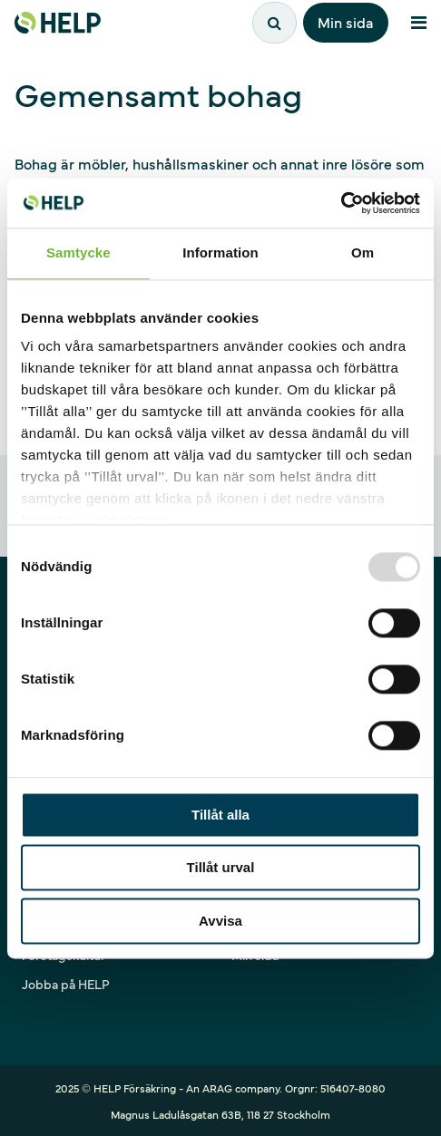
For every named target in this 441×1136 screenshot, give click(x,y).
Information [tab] (220, 252)
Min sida (346, 22)
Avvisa (220, 920)
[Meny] (418, 22)
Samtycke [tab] (78, 252)
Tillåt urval (221, 868)
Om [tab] (362, 252)
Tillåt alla (220, 814)
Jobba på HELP (66, 984)
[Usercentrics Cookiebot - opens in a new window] (340, 203)
